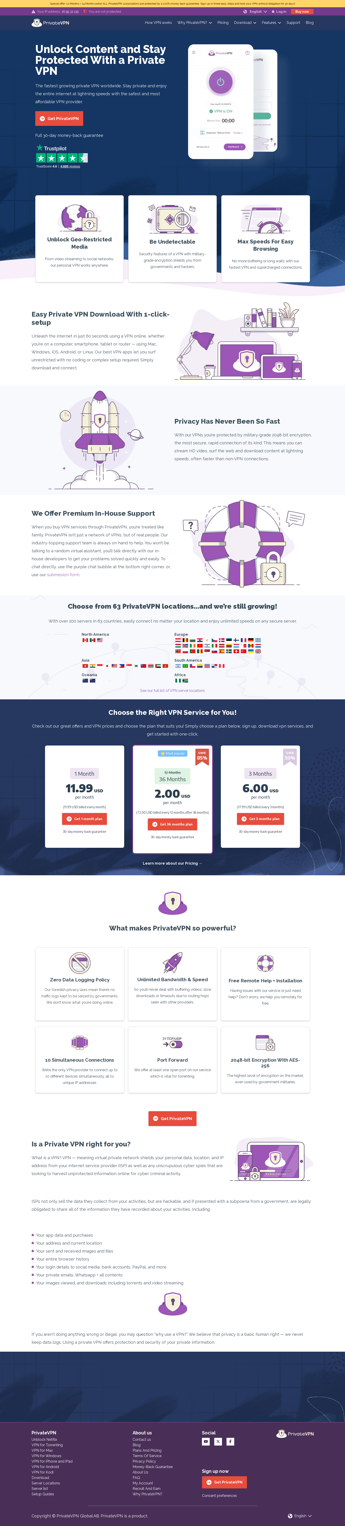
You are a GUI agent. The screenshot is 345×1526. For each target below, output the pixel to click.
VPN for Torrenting (47, 1445)
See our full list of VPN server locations (172, 690)
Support (293, 22)
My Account (143, 1483)
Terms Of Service (147, 1456)
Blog (310, 22)
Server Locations (46, 1483)
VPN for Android (45, 1467)
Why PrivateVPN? (192, 22)
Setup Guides (43, 1494)
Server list (40, 1488)
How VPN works (158, 22)
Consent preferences (219, 1495)
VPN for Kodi (42, 1472)
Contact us (142, 1439)
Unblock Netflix (44, 1439)
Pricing (223, 22)
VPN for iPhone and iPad (52, 1461)
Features (269, 22)
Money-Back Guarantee (153, 1467)
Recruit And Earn (147, 1488)
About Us (140, 1472)
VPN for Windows (46, 1456)
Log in (279, 11)
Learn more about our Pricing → (172, 863)
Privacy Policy (144, 1461)
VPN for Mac (42, 1450)
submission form (63, 574)
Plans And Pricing (147, 1450)
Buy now (302, 11)
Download (243, 22)
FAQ (136, 1478)
